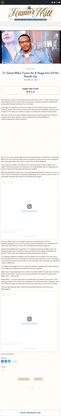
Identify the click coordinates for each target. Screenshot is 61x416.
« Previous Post (24, 379)
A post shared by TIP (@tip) (29, 236)
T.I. (11, 279)
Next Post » (38, 379)
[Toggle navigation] (2, 2)
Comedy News (30, 69)
